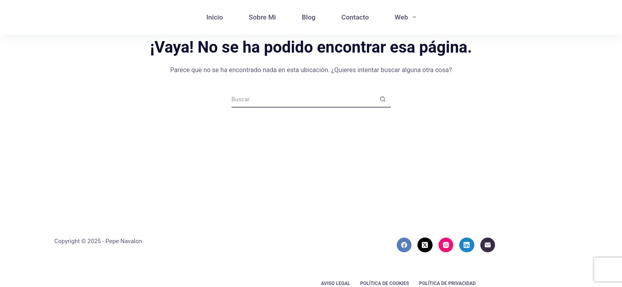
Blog (309, 17)
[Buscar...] (303, 100)
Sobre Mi (262, 17)
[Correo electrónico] (487, 245)
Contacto (355, 17)
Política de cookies (384, 283)
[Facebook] (404, 245)
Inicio (214, 17)
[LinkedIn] (466, 245)
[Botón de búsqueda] (383, 100)
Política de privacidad (447, 283)
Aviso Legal (336, 283)
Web (407, 17)
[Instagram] (446, 245)
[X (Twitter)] (425, 245)
